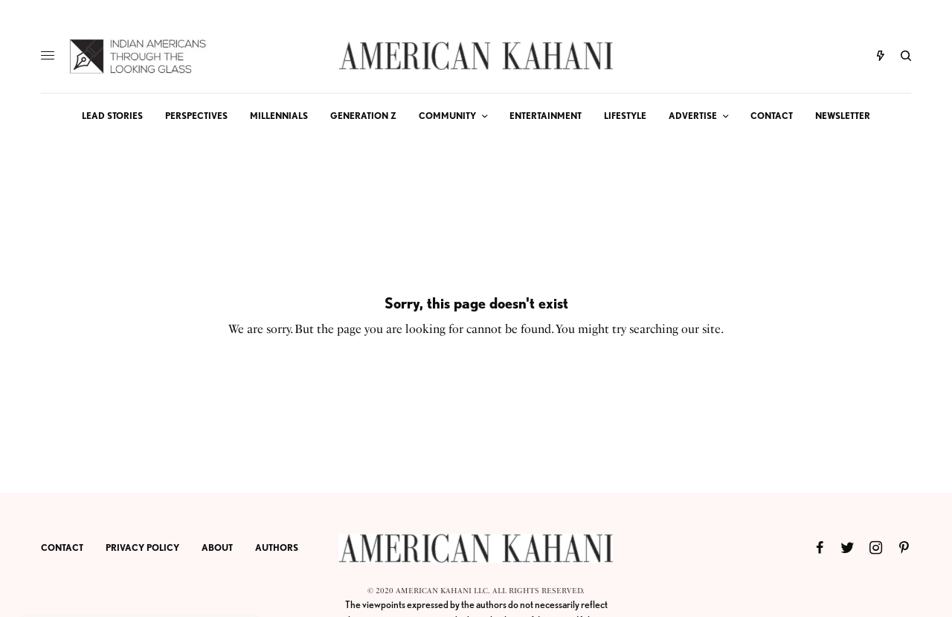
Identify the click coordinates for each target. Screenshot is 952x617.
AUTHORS (276, 547)
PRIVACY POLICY (142, 547)
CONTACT (62, 547)
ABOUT (217, 547)
